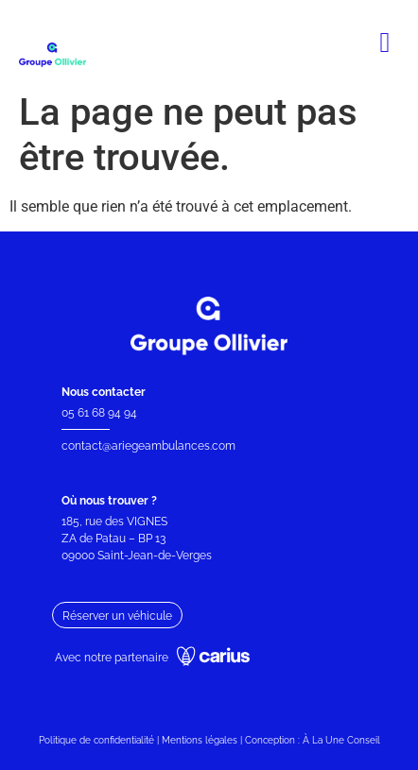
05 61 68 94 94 (99, 412)
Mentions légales (199, 740)
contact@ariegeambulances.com (148, 446)
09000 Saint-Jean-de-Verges (138, 555)
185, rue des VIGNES (114, 521)
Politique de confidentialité (96, 740)
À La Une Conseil (341, 740)
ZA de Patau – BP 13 (113, 538)
